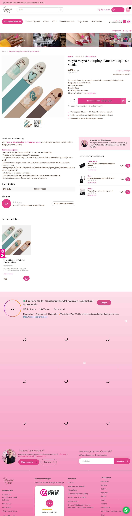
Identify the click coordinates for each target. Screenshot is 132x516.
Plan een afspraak (32, 22)
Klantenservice (29, 462)
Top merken (49, 40)
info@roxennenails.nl (110, 145)
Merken (46, 22)
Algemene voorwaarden (76, 486)
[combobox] (40, 9)
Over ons (49, 462)
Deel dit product (95, 106)
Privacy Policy (72, 490)
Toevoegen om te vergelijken (77, 106)
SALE (54, 22)
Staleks (103, 496)
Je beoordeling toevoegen (63, 203)
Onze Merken (96, 22)
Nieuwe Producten (67, 22)
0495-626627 (41, 456)
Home (4, 51)
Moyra (70, 56)
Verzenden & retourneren (77, 497)
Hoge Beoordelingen (82, 40)
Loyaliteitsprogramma (16, 40)
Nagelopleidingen (115, 41)
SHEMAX (104, 485)
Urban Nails (105, 481)
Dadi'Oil (103, 489)
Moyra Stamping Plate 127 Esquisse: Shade (24, 51)
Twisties (104, 504)
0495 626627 (6, 504)
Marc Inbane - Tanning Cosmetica (113, 511)
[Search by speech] (61, 10)
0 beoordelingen (90, 56)
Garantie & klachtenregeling (78, 494)
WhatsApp (96, 145)
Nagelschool (83, 22)
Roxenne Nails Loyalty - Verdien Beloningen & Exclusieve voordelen (80, 506)
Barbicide (104, 493)
